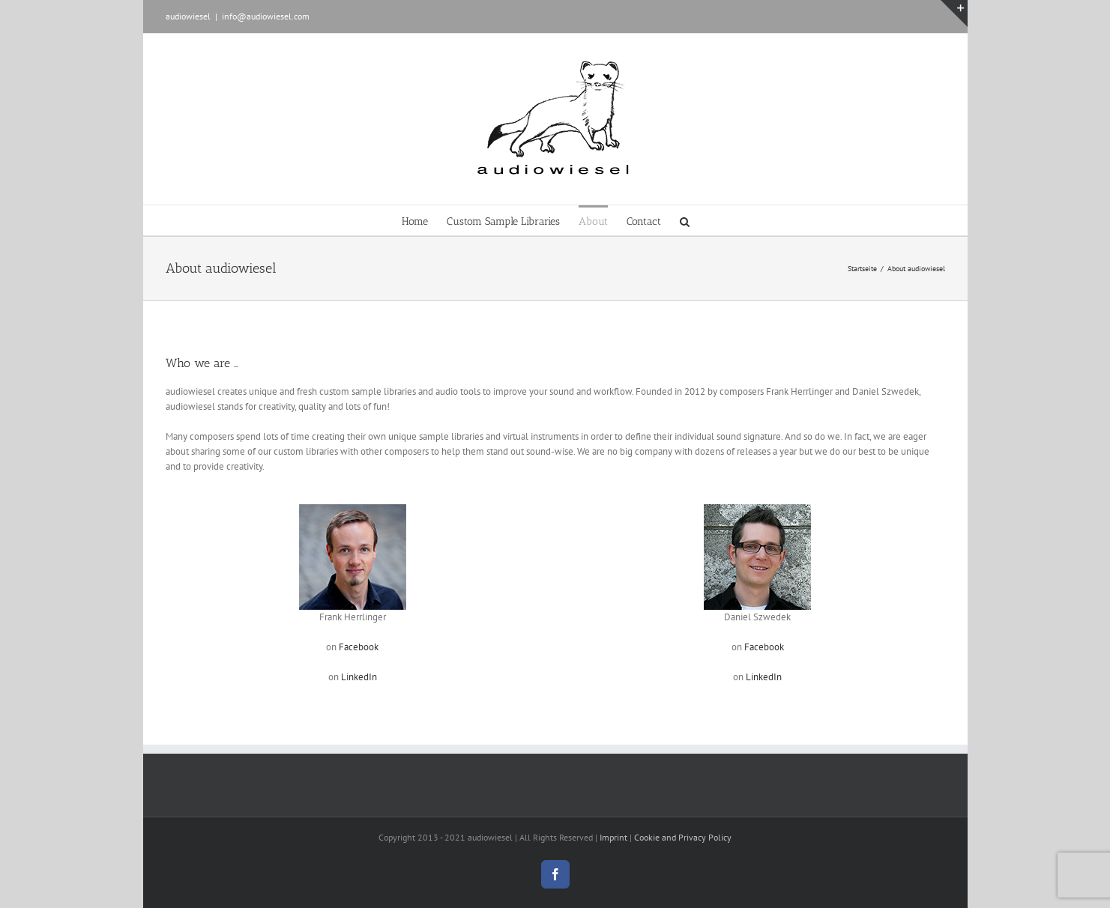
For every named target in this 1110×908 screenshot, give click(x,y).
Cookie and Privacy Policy (683, 837)
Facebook (358, 647)
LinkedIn (359, 677)
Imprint (613, 837)
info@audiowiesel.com (266, 16)
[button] (685, 220)
